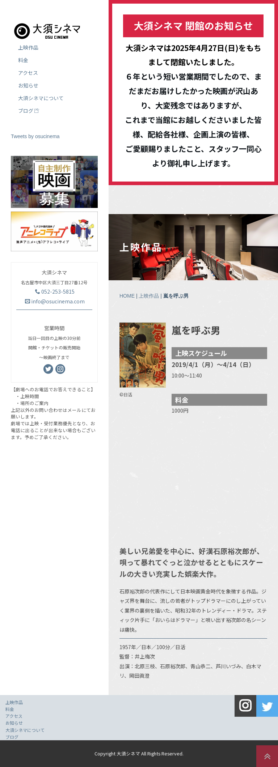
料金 (23, 60)
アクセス (28, 72)
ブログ (28, 110)
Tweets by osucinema (35, 136)
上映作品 (149, 296)
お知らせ (28, 85)
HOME (127, 296)
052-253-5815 (55, 291)
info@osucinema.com (55, 301)
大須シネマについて (41, 98)
